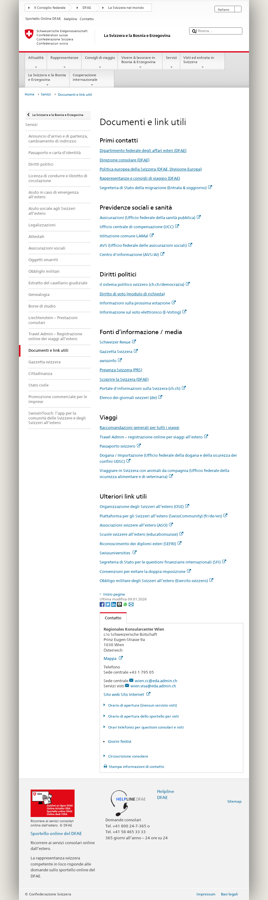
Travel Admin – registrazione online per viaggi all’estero (154, 436)
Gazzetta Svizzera (119, 351)
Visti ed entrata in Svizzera (203, 62)
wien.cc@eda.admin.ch (156, 680)
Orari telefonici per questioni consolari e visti (145, 727)
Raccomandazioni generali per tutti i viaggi (139, 427)
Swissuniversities (118, 552)
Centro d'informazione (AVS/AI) (132, 254)
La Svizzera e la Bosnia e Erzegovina (47, 80)
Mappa (113, 658)
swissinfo (111, 360)
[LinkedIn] (114, 604)
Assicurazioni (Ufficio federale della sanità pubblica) (150, 217)
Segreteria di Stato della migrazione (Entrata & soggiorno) (156, 187)
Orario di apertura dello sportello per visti (143, 716)
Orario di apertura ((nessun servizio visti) (142, 705)
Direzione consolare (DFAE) (124, 159)
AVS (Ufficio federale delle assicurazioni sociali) (146, 245)
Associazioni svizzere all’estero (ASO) (136, 525)
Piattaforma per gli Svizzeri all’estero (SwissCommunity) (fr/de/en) (163, 515)
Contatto (111, 617)
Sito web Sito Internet (127, 694)
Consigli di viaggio (100, 62)
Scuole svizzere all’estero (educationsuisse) (141, 534)
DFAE (87, 8)
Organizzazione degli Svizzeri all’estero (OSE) (144, 506)
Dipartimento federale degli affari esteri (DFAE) (143, 150)
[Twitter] (108, 604)
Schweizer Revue (118, 342)
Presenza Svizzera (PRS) (121, 369)
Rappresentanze (64, 62)
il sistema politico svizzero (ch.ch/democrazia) (145, 284)
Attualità (36, 62)
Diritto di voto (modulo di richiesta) (132, 293)
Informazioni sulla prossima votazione (138, 303)
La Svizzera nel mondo (126, 8)
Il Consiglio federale (49, 8)
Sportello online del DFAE (56, 833)
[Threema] (120, 604)
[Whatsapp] (126, 604)
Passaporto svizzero (120, 446)
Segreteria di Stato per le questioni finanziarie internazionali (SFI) (163, 562)
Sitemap (234, 801)
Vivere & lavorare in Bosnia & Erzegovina (140, 62)
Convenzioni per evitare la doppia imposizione (145, 571)
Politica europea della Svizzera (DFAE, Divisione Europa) (151, 169)
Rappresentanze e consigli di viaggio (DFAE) (140, 178)
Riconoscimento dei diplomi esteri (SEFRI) (141, 543)
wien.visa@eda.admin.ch (153, 685)
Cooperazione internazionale (92, 80)
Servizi (171, 62)
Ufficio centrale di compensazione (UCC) (139, 226)
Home (29, 94)
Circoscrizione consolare (127, 756)
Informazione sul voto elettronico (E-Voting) (143, 312)
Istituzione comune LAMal (127, 235)
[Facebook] (102, 604)
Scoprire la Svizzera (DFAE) (124, 379)
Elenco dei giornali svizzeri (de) (131, 397)
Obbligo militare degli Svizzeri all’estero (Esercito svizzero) (156, 580)
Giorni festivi (119, 741)
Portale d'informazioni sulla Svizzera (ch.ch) (143, 388)
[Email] (131, 604)
